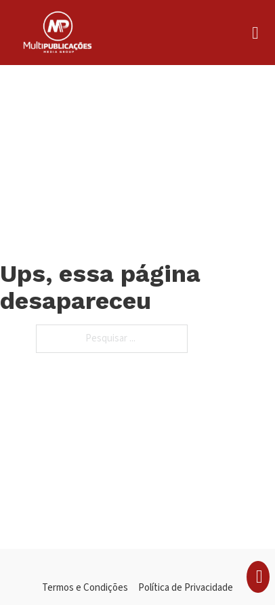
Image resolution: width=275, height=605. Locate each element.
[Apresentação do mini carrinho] (259, 577)
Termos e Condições (85, 588)
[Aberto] (255, 32)
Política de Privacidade (185, 588)
